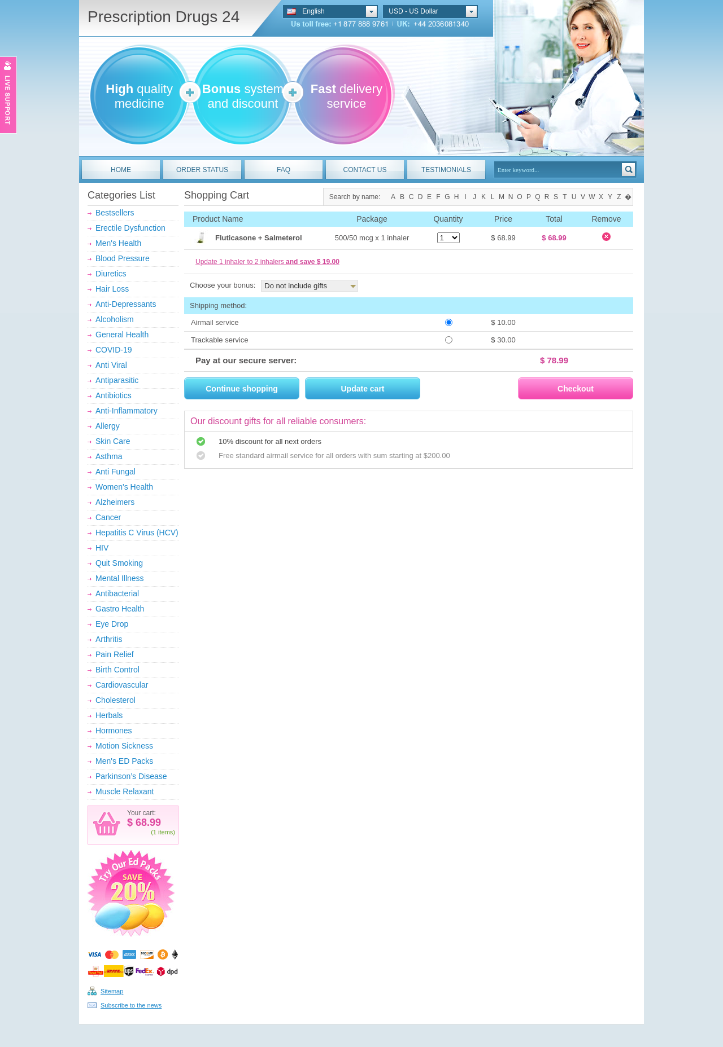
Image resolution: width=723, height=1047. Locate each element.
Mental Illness (119, 578)
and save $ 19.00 (312, 262)
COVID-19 (113, 349)
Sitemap (112, 991)
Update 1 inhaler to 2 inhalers (267, 262)
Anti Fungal (115, 471)
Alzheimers (114, 502)
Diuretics (110, 273)
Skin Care (112, 441)
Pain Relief (114, 654)
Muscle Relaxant (124, 791)
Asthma (108, 456)
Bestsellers (114, 212)
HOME (121, 170)
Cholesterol (115, 700)
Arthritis (108, 639)
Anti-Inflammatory (126, 410)
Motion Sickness (124, 745)
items (165, 832)
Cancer (108, 517)
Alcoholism (114, 319)
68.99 (147, 822)
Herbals (109, 715)
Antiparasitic (116, 380)
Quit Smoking (119, 563)
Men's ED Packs (124, 761)
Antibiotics (113, 395)
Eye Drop (111, 623)
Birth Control (117, 669)
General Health (122, 334)
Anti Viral (111, 364)
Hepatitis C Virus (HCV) (136, 532)
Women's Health (124, 486)
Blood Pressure (122, 258)
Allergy (107, 425)
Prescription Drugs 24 (163, 16)
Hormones (113, 730)
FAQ (283, 170)
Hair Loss (112, 288)
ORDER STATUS (202, 170)
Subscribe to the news (131, 1005)
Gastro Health (119, 608)
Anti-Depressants (125, 304)
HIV (101, 547)
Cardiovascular (121, 684)
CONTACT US (365, 170)
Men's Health (118, 243)
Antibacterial (117, 593)
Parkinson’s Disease (131, 776)
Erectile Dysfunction (130, 227)
